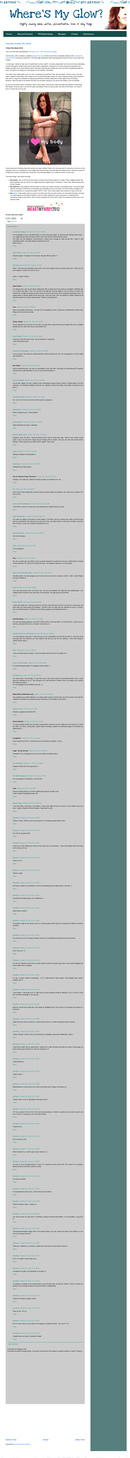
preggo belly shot (37, 56)
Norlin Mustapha (18, 380)
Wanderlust (17, 409)
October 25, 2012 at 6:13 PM (25, 558)
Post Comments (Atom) (22, 1444)
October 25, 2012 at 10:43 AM (32, 336)
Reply (15, 246)
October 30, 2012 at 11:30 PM (29, 1268)
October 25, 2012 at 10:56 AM (38, 351)
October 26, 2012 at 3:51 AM (37, 663)
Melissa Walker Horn (20, 434)
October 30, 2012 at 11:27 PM (29, 1189)
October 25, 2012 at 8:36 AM (25, 307)
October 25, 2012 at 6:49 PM (32, 602)
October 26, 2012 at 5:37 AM (27, 709)
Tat (14, 489)
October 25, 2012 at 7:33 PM (44, 633)
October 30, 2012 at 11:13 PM (29, 920)
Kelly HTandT (17, 602)
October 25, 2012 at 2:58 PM (27, 451)
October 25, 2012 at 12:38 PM (32, 422)
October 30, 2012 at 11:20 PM (29, 1044)
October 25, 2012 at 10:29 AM (33, 321)
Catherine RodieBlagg (20, 351)
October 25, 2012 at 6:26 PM (26, 587)
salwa (15, 587)
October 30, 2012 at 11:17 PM (29, 989)
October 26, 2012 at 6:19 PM (31, 738)
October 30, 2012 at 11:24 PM (29, 1149)
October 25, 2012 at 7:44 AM (32, 265)
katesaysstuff (17, 422)
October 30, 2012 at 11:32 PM (29, 1321)
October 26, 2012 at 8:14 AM (33, 721)
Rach (14, 650)
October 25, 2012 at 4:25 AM (36, 232)
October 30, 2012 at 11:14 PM (29, 935)
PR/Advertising (45, 34)
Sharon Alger (17, 803)
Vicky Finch (17, 253)
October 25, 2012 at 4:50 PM (46, 476)
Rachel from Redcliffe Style (22, 573)
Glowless (16, 818)
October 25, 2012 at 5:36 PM (25, 489)
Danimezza (16, 464)
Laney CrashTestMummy (21, 504)
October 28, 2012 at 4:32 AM (37, 776)
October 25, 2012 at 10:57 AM (30, 365)
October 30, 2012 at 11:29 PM (29, 1228)
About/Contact (25, 34)
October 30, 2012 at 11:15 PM (29, 948)
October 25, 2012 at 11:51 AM (35, 397)
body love (14, 221)
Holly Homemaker (19, 516)
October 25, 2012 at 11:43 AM (34, 380)
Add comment (13, 1344)
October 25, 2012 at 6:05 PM (34, 533)
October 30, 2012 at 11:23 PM (29, 1109)
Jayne (15, 451)
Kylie (14, 546)
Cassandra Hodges (19, 232)
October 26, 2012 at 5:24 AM (43, 694)
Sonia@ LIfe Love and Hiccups (23, 633)
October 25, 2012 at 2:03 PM (37, 434)
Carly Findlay (17, 336)
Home (9, 34)
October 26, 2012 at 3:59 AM (31, 675)
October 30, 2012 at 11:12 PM (29, 883)
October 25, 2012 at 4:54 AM (31, 253)
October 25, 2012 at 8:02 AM (31, 286)
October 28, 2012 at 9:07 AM (26, 788)
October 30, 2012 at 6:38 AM (32, 803)
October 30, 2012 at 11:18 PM (29, 1004)
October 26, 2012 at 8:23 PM (38, 751)
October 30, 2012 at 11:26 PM (29, 1161)
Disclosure (88, 34)
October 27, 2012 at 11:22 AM (33, 763)
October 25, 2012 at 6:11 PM (26, 546)
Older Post (80, 1440)
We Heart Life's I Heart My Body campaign (43, 51)
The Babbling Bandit (20, 776)
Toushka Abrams (19, 397)
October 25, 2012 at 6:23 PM (41, 573)
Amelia (15, 709)
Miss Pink (16, 1333)
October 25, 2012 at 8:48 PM (26, 650)
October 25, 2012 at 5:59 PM (35, 516)
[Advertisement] (45, 1421)
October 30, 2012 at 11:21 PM (29, 1071)
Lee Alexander (18, 763)
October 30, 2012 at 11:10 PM (29, 818)
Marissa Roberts (18, 533)
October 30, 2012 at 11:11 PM (29, 843)
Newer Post (11, 1440)
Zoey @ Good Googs (20, 663)
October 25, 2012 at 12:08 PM (31, 409)
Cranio (74, 34)
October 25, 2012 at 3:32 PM (30, 464)
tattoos (15, 193)
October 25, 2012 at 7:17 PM (33, 619)
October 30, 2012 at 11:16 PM (29, 975)
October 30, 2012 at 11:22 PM (29, 1084)
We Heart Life (17, 265)
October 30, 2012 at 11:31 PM (29, 1281)
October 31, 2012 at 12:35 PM (30, 1333)
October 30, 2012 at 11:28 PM (29, 1214)
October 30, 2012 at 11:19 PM (29, 1019)
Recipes (62, 34)
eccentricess (17, 675)
